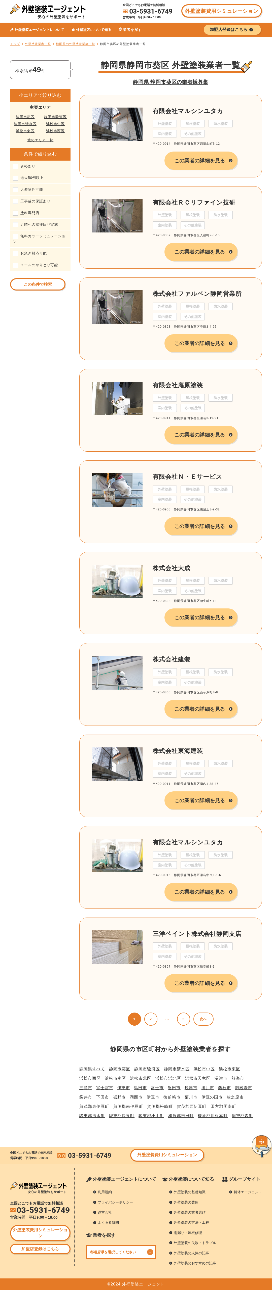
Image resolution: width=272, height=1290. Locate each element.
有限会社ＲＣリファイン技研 (194, 202)
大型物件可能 (31, 189)
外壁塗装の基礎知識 (190, 1192)
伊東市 (123, 1088)
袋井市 (85, 1097)
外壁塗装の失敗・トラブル (195, 1243)
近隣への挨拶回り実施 (39, 224)
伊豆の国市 (212, 1097)
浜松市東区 (25, 131)
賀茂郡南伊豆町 (128, 1106)
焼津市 (191, 1088)
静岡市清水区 (25, 124)
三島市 (85, 1088)
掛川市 (207, 1088)
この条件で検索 (38, 284)
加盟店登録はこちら (40, 1249)
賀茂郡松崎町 (160, 1106)
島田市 (140, 1088)
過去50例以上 (32, 178)
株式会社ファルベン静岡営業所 (197, 293)
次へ (203, 1019)
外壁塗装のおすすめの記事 (195, 1263)
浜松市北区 (140, 1078)
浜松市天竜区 (198, 1078)
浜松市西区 (55, 131)
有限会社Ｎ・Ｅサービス (187, 476)
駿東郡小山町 (151, 1116)
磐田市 (174, 1088)
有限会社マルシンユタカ (188, 111)
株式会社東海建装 (178, 750)
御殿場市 (243, 1088)
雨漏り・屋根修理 (188, 1233)
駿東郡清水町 (92, 1116)
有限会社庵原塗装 (178, 385)
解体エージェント (248, 1192)
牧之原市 (235, 1097)
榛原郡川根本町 (213, 1116)
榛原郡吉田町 (181, 1116)
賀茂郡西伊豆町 (192, 1106)
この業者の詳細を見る (199, 160)
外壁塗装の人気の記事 (191, 1253)
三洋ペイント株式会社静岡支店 (197, 933)
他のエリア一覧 (40, 140)
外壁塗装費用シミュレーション (221, 11)
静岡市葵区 (25, 117)
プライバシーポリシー (115, 1202)
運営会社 (105, 1212)
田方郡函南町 (223, 1106)
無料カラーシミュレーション (39, 239)
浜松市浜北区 (168, 1078)
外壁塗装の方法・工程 (191, 1222)
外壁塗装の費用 (186, 1202)
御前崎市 (172, 1097)
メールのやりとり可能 (39, 265)
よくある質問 (108, 1222)
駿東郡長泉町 (122, 1116)
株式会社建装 (171, 659)
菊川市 (191, 1097)
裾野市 (119, 1097)
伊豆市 (153, 1097)
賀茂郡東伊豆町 (94, 1106)
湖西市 (136, 1097)
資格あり (28, 166)
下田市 (102, 1097)
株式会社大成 (171, 568)
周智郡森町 (242, 1116)
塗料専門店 (29, 213)
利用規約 (105, 1192)
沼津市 (221, 1078)
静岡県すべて (92, 1069)
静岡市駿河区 (55, 117)
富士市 (157, 1088)
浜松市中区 (55, 124)
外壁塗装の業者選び (190, 1212)
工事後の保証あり (35, 201)
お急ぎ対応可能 (33, 253)
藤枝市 (224, 1088)
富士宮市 (104, 1088)
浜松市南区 (115, 1078)
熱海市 (237, 1078)
